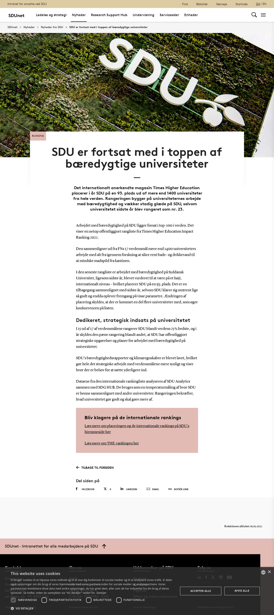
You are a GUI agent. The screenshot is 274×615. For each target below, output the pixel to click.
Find (185, 4)
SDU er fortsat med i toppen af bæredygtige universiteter (108, 27)
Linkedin (128, 489)
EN (265, 4)
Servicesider (169, 15)
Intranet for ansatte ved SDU (27, 4)
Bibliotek (202, 4)
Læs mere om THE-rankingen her (112, 443)
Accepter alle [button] (200, 591)
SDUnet (12, 27)
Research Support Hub (109, 15)
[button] (92, 608)
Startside (241, 4)
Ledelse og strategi (51, 15)
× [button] (269, 572)
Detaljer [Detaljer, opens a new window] (102, 593)
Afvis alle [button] (242, 591)
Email (152, 489)
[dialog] (137, 591)
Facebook (85, 489)
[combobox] (263, 572)
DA (258, 4)
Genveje (221, 4)
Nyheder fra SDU (52, 27)
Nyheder (79, 15)
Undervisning (143, 15)
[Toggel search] (254, 15)
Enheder (191, 15)
